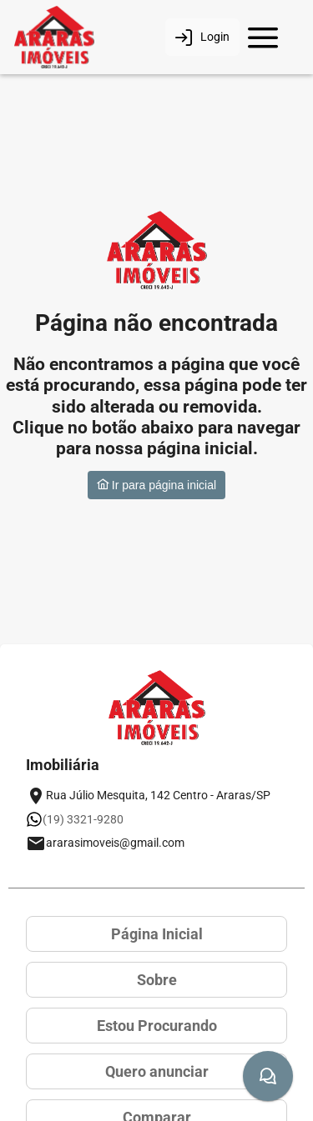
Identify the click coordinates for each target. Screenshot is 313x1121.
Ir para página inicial (156, 485)
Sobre (157, 979)
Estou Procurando (157, 1025)
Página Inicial (157, 934)
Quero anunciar (157, 1071)
